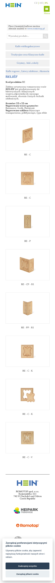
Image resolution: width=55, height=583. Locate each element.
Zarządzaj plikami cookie (27, 574)
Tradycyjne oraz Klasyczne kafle (27, 55)
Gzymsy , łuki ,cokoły (27, 63)
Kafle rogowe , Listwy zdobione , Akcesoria (27, 71)
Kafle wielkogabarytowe (27, 46)
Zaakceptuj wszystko (27, 566)
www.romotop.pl (36, 29)
